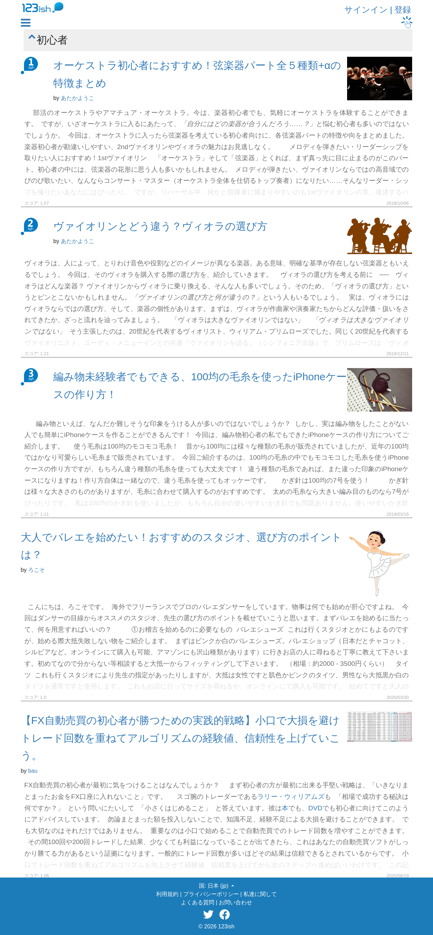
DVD (315, 808)
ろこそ (36, 570)
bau (33, 771)
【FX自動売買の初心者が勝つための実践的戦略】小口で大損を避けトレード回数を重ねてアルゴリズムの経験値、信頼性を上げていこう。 (180, 738)
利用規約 (167, 894)
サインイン (366, 9)
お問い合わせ (235, 902)
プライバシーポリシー (211, 894)
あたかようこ (77, 98)
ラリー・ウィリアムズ (290, 796)
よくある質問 (197, 902)
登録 (402, 9)
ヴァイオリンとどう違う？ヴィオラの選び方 (160, 226)
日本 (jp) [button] (219, 886)
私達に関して (260, 894)
